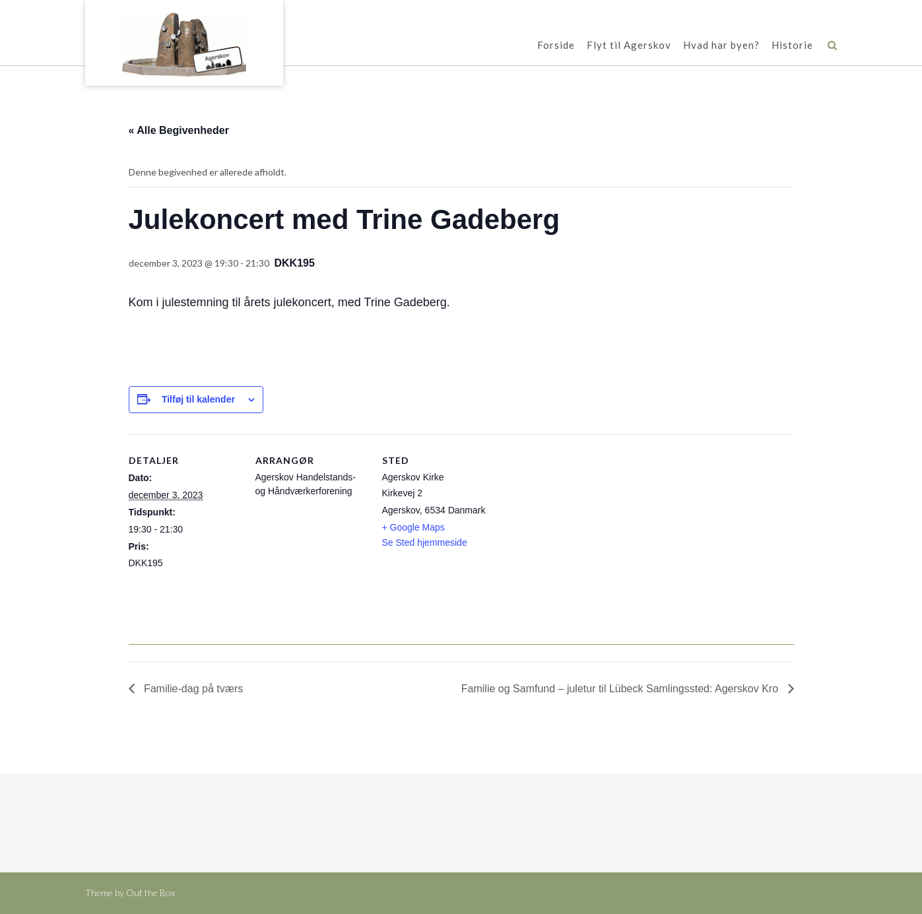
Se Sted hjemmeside (424, 542)
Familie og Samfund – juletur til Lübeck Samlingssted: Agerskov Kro (621, 688)
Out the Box (150, 892)
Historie (792, 46)
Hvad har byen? (721, 46)
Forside (556, 46)
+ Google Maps (413, 527)
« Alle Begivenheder (179, 130)
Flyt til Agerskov (629, 46)
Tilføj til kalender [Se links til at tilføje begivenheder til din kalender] (198, 399)
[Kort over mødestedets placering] (578, 525)
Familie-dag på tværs (192, 688)
